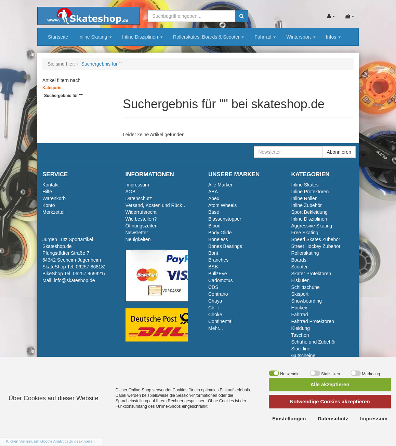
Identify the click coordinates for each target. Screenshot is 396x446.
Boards (298, 260)
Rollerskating (305, 253)
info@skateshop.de (74, 280)
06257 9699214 (89, 273)
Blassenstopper (224, 219)
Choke (215, 314)
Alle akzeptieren (329, 384)
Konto (48, 205)
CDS (213, 287)
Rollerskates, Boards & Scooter (208, 37)
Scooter (299, 266)
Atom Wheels (222, 205)
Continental (220, 321)
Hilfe (47, 191)
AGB (131, 191)
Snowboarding (306, 301)
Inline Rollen (304, 198)
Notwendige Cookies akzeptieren (330, 401)
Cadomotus (220, 280)
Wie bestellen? (141, 219)
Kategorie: (52, 87)
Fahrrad (265, 37)
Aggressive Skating (311, 225)
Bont (213, 253)
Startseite (58, 37)
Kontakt (50, 184)
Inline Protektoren (310, 191)
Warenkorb (54, 198)
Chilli (213, 307)
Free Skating (304, 232)
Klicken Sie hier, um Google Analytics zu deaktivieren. (51, 441)
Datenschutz (139, 198)
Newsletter (137, 232)
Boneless (218, 239)
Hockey (299, 307)
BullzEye (217, 273)
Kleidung (300, 328)
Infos (333, 37)
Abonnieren (339, 152)
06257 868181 (91, 266)
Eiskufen (300, 280)
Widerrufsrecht (141, 212)
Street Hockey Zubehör (316, 246)
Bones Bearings (225, 246)
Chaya (215, 301)
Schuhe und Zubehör (313, 342)
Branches (218, 260)
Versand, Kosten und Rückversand (162, 205)
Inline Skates (305, 184)
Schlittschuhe (305, 287)
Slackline (301, 348)
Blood (214, 225)
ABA (213, 191)
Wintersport (300, 37)
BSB (213, 266)
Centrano (218, 294)
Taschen (300, 335)
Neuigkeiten (138, 239)
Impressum (137, 184)
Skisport (300, 294)
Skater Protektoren (311, 273)
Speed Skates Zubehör (315, 239)
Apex (213, 198)
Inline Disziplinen (142, 37)
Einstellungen (289, 418)
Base (213, 212)
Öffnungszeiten (142, 225)
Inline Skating (95, 37)
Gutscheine (303, 355)
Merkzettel (53, 212)
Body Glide (220, 232)
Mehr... (215, 328)
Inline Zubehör (306, 205)
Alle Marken (221, 184)
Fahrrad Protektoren (312, 321)
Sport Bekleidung (309, 212)
